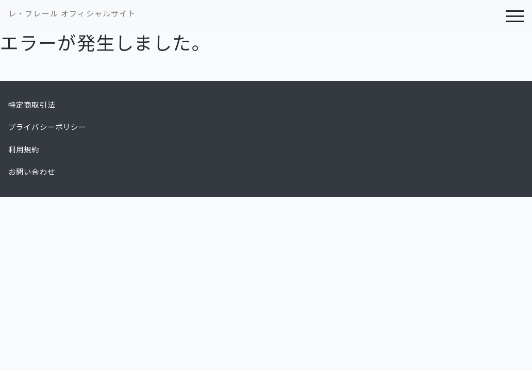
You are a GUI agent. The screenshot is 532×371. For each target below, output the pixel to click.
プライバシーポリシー (47, 127)
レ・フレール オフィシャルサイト (72, 13)
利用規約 (24, 150)
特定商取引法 (31, 105)
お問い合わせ (31, 172)
